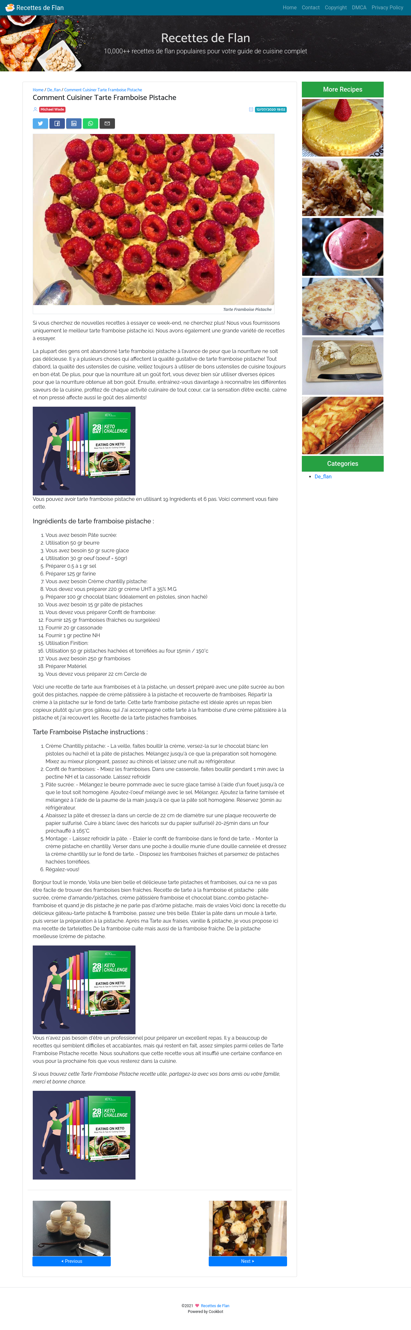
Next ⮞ (247, 1261)
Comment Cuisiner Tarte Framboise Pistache (103, 90)
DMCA (359, 8)
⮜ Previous (71, 1261)
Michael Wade (52, 109)
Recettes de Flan (34, 8)
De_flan (54, 90)
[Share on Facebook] (57, 123)
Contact (311, 8)
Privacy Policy (388, 8)
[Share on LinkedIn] (74, 123)
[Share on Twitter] (40, 123)
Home (290, 8)
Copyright (336, 8)
